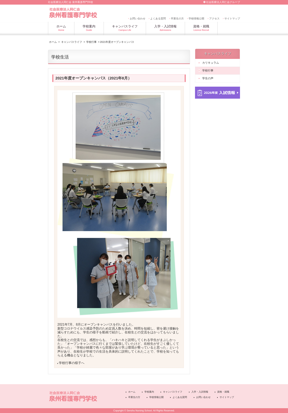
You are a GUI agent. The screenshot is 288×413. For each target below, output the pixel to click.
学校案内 (149, 391)
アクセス (214, 18)
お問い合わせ (137, 18)
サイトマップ (232, 18)
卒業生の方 (177, 18)
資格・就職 (223, 391)
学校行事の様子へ (71, 363)
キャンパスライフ (71, 41)
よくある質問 (158, 18)
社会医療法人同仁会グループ (223, 2)
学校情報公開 (196, 18)
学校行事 (91, 41)
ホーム (53, 41)
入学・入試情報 (199, 391)
